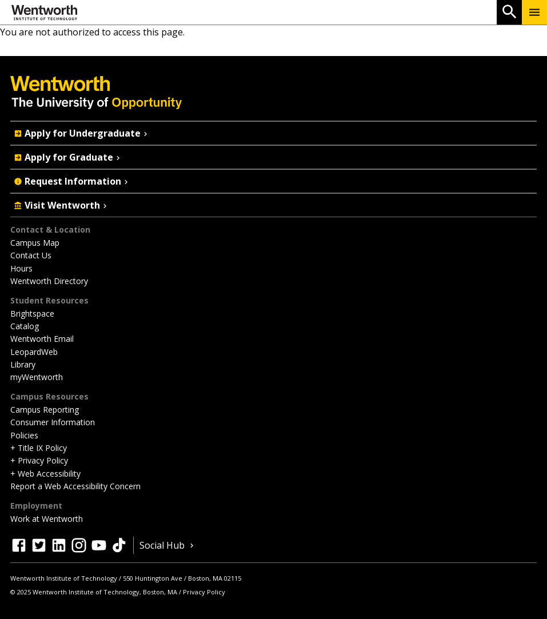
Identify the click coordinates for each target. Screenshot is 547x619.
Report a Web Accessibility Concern (75, 486)
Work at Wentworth (46, 518)
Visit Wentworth (61, 205)
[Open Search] (509, 12)
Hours (21, 268)
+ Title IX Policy (38, 447)
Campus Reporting (44, 409)
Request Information (72, 181)
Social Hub (167, 545)
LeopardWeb (34, 351)
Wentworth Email (42, 338)
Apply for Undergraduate (82, 133)
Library (22, 364)
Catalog (24, 326)
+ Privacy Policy (39, 460)
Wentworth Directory (49, 280)
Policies (24, 435)
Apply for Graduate (68, 157)
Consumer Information (52, 422)
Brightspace (32, 313)
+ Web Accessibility (45, 473)
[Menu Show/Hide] (534, 12)
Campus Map (34, 242)
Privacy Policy (204, 592)
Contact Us (30, 255)
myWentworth (36, 377)
